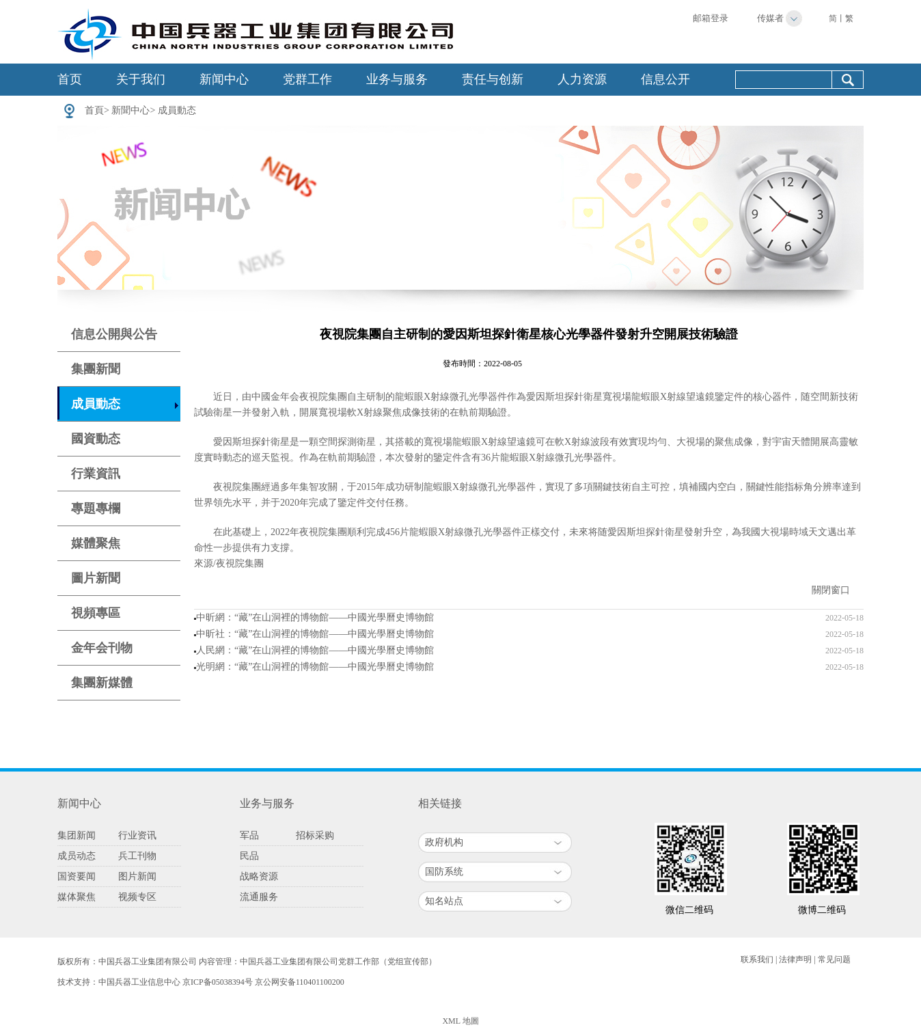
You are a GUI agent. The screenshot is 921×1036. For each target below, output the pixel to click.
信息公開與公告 (114, 334)
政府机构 (444, 842)
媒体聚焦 (76, 897)
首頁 (94, 110)
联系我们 (757, 959)
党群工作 (307, 79)
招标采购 (315, 835)
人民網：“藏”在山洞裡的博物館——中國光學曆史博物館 (315, 650)
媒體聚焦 (95, 543)
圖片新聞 (95, 578)
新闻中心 (224, 79)
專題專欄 (95, 508)
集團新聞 (95, 369)
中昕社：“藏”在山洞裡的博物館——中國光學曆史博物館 (315, 634)
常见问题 (834, 959)
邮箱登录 (710, 18)
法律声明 (795, 959)
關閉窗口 (831, 590)
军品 (249, 835)
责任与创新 (492, 79)
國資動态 (95, 439)
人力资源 (582, 79)
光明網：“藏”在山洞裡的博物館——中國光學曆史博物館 (315, 667)
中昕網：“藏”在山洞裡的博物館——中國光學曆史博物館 (315, 617)
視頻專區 (95, 613)
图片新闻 (137, 876)
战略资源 (259, 876)
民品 (249, 856)
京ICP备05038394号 (217, 982)
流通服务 (259, 897)
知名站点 (444, 901)
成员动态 (76, 856)
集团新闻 (76, 835)
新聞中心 (130, 110)
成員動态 (177, 110)
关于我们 (140, 79)
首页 (69, 79)
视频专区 (137, 897)
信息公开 (665, 79)
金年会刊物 (102, 648)
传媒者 (770, 18)
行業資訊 (95, 473)
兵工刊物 (137, 856)
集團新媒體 (102, 683)
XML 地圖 (460, 1021)
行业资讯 (137, 835)
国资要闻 (76, 876)
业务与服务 (397, 79)
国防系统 (444, 872)
